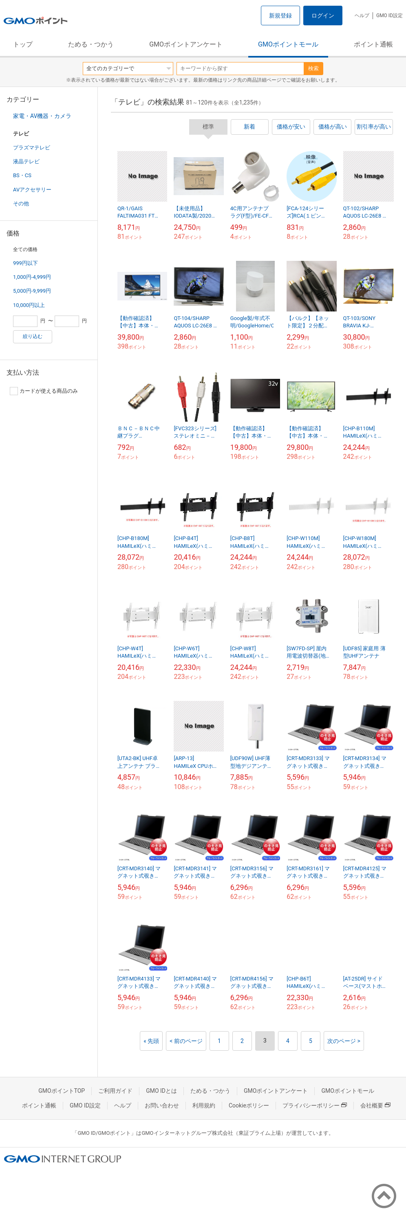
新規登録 (280, 15)
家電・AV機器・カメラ (42, 116)
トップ (23, 44)
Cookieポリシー (249, 1105)
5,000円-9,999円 (32, 291)
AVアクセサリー (32, 190)
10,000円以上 (29, 305)
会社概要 (375, 1105)
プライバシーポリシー (314, 1105)
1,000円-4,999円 (32, 277)
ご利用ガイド (115, 1090)
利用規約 (203, 1105)
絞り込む (32, 336)
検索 (313, 68)
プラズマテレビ (31, 148)
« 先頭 (151, 1041)
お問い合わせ (162, 1105)
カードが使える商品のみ (44, 391)
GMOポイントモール (288, 44)
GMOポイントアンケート (186, 44)
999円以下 (25, 263)
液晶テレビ (26, 161)
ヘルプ (362, 15)
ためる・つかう (91, 44)
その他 (21, 203)
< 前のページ (186, 1041)
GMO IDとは (161, 1090)
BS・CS (22, 175)
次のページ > (343, 1041)
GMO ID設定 (389, 15)
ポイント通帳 (373, 44)
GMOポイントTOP (61, 1090)
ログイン (322, 15)
